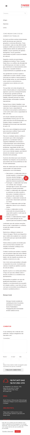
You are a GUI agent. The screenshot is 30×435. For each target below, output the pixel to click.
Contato (6, 403)
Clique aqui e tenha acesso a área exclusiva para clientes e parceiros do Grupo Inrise (14, 413)
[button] (26, 178)
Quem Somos (7, 400)
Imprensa (5, 24)
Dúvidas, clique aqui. (7, 431)
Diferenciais (15, 400)
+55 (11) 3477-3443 (17, 380)
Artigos (5, 20)
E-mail (13, 356)
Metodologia (23, 400)
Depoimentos (23, 401)
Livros (5, 27)
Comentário (7, 338)
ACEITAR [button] (18, 431)
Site (20, 356)
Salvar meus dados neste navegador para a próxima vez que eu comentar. (15, 365)
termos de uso (12, 427)
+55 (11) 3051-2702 (17, 383)
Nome (5, 356)
